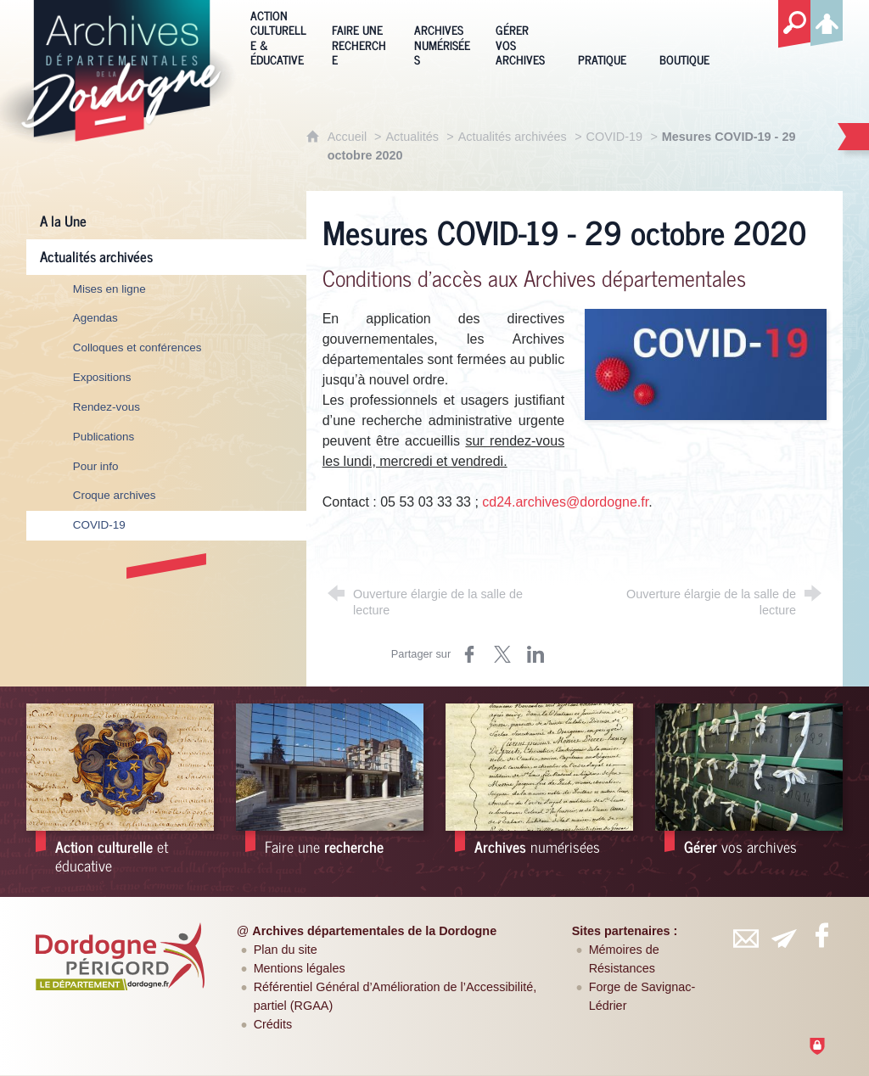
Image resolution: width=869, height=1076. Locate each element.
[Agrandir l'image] (706, 363)
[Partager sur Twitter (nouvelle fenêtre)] (502, 654)
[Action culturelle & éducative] (278, 36)
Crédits (273, 1024)
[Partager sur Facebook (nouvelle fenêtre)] (469, 654)
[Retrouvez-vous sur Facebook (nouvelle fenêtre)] (821, 935)
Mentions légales (299, 968)
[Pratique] (606, 36)
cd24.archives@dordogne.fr (565, 502)
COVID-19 (614, 136)
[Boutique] (687, 36)
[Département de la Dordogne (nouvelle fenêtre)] (120, 956)
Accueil (349, 136)
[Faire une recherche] (360, 36)
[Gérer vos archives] (523, 36)
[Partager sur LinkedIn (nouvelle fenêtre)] (535, 654)
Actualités (412, 136)
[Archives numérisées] (442, 36)
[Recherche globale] (794, 24)
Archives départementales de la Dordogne (374, 931)
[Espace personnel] (826, 20)
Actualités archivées (512, 136)
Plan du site (285, 949)
